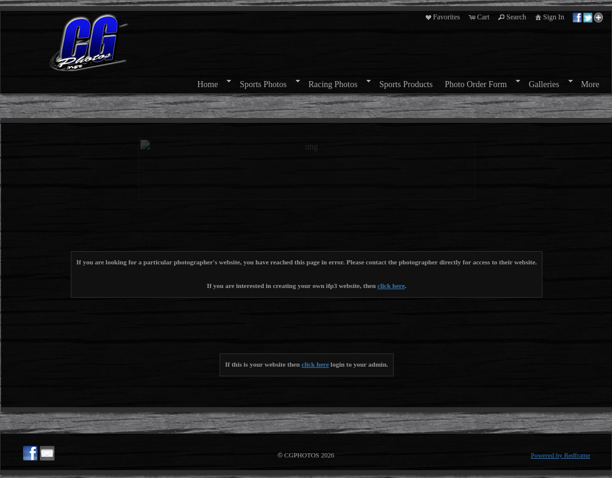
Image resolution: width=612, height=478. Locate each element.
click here (391, 285)
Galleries (544, 84)
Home (207, 84)
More (590, 84)
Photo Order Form (475, 84)
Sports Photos (262, 84)
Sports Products (405, 84)
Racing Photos (332, 84)
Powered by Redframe (560, 455)
